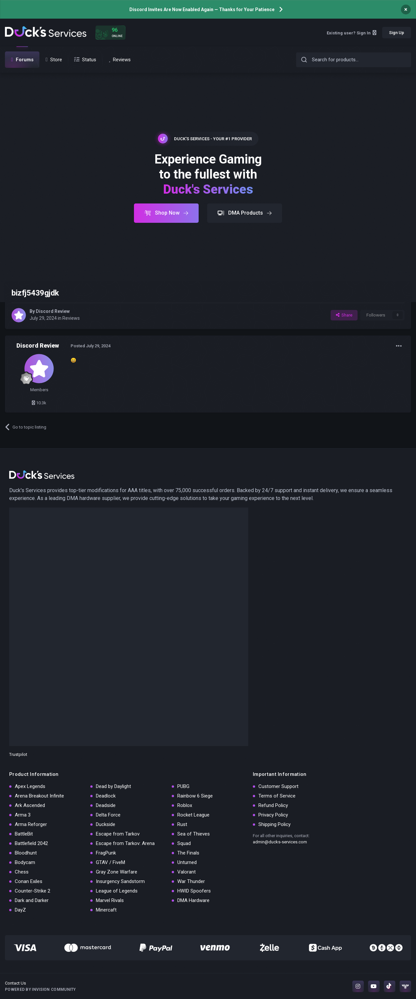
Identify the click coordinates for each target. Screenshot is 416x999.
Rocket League (193, 815)
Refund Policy (273, 805)
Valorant (186, 872)
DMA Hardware (193, 900)
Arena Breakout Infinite (39, 796)
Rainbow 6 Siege (195, 796)
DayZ (20, 910)
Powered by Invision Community (40, 989)
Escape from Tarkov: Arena (125, 843)
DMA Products (245, 213)
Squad (184, 843)
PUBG (183, 786)
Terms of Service (277, 796)
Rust (182, 824)
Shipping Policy (274, 824)
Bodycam (25, 862)
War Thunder (191, 881)
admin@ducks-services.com (280, 841)
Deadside (106, 805)
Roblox (184, 805)
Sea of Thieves (193, 834)
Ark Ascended (30, 805)
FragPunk (106, 853)
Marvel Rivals (110, 900)
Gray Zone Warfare (116, 872)
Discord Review (53, 311)
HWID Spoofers (194, 891)
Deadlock (106, 796)
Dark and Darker (32, 900)
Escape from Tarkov (118, 834)
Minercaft (106, 910)
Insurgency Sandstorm (120, 881)
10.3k (39, 402)
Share (344, 315)
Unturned (187, 862)
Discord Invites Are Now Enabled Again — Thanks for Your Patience (201, 9)
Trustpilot (18, 754)
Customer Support (278, 786)
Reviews (71, 318)
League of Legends (117, 891)
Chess (22, 872)
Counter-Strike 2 (32, 891)
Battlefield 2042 (31, 843)
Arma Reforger (31, 824)
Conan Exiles (28, 881)
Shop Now (166, 213)
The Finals (188, 853)
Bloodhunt (26, 853)
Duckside (105, 824)
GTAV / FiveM (110, 862)
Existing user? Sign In (351, 32)
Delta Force (108, 815)
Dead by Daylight (113, 786)
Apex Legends (30, 786)
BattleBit (24, 834)
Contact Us (15, 983)
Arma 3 (23, 815)
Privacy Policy (273, 815)
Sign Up (396, 32)
